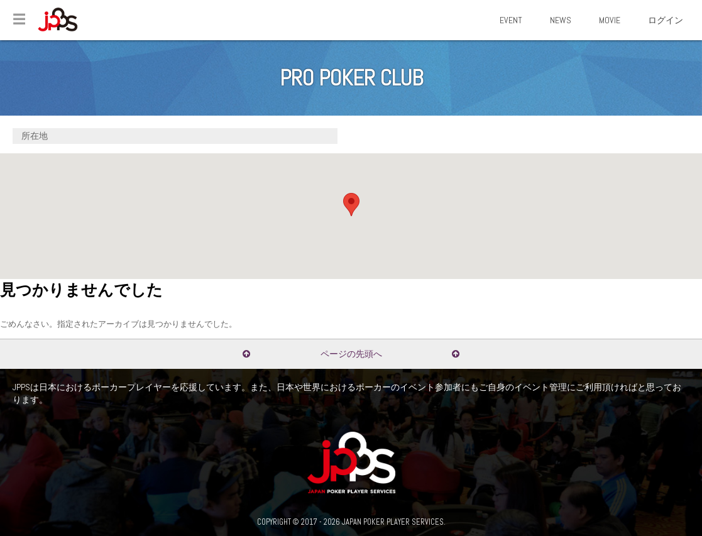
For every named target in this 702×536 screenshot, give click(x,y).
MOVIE (609, 20)
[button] (351, 204)
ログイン (665, 20)
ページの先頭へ (351, 353)
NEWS (560, 20)
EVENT (511, 20)
